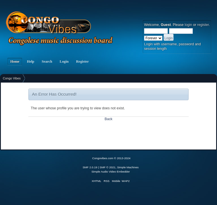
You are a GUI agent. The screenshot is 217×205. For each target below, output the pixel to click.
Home (14, 61)
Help (30, 61)
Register (82, 61)
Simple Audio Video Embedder (110, 171)
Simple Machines (128, 167)
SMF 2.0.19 (90, 167)
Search (47, 61)
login (188, 25)
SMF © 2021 (108, 167)
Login (64, 61)
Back (108, 119)
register (203, 25)
